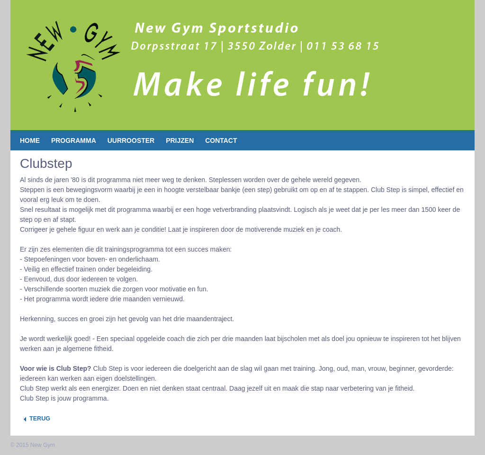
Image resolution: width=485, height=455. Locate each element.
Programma (73, 140)
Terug (39, 418)
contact (221, 140)
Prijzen (180, 140)
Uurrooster (131, 140)
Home (30, 140)
